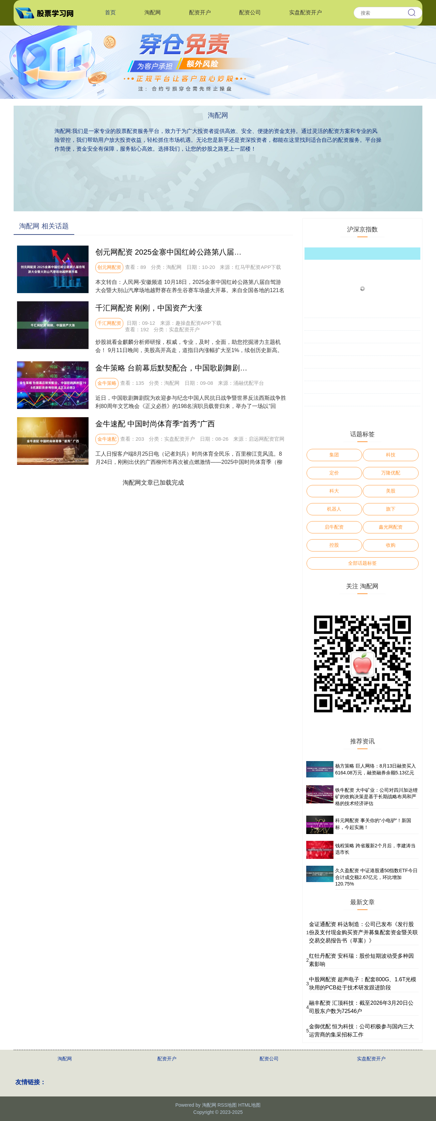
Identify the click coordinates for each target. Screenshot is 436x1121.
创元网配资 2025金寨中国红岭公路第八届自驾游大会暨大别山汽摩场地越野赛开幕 (232, 252)
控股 (334, 545)
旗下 (390, 509)
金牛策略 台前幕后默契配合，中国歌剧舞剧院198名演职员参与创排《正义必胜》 (230, 368)
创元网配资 (109, 267)
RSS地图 (227, 1105)
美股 (390, 491)
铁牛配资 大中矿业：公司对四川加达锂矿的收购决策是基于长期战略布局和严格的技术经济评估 (376, 796)
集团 (334, 454)
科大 (334, 491)
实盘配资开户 (305, 12)
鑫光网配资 (391, 527)
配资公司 (250, 12)
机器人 (334, 509)
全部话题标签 (362, 563)
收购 (390, 545)
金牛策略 (106, 383)
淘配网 (152, 12)
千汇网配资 (109, 323)
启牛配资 (334, 527)
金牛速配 (106, 439)
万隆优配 (390, 472)
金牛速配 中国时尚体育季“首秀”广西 (155, 424)
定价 (334, 472)
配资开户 (200, 12)
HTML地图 (249, 1105)
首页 (110, 12)
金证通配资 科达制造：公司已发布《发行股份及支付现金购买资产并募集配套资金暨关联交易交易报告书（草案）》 (363, 932)
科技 (390, 454)
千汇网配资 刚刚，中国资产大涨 (148, 308)
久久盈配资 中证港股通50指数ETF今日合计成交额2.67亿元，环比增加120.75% (376, 877)
